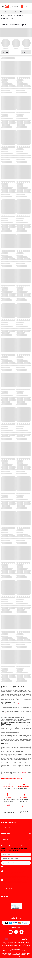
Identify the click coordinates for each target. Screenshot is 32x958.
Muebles (10, 15)
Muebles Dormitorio (19, 15)
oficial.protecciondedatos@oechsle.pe (16, 956)
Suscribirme (8, 888)
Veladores (5, 18)
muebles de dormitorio (5, 712)
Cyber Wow (24, 772)
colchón (17, 703)
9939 (11, 18)
